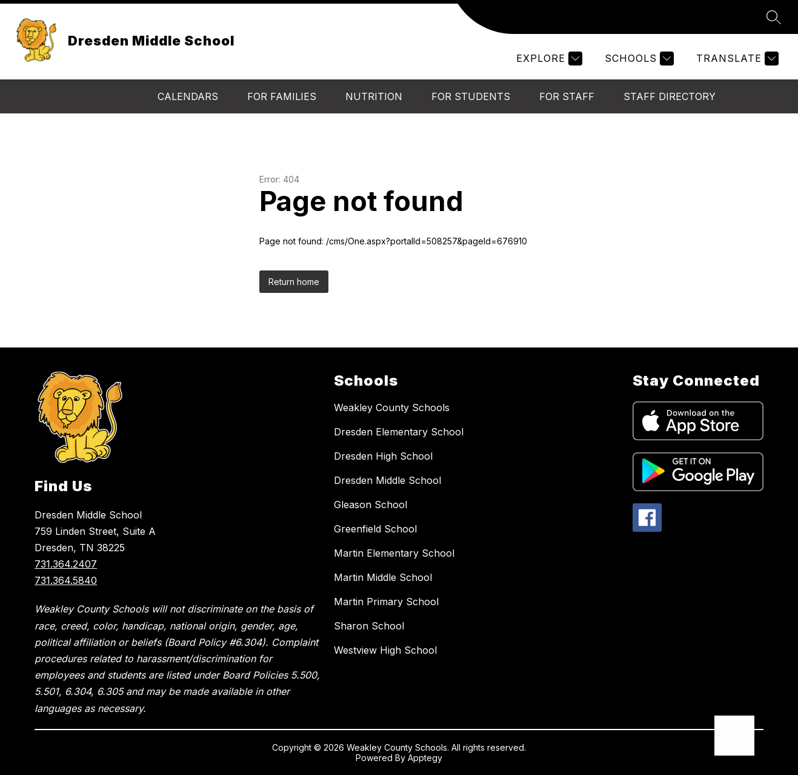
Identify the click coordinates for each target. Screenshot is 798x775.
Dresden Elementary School (399, 432)
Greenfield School (375, 529)
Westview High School (385, 650)
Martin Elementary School (394, 553)
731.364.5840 (66, 580)
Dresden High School (383, 456)
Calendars (188, 96)
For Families (281, 96)
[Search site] (773, 17)
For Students (470, 96)
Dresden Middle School (387, 480)
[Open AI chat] (734, 736)
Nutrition (373, 96)
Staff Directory (669, 96)
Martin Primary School (386, 602)
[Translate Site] (736, 58)
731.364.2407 (66, 564)
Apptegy (425, 758)
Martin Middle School (383, 577)
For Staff (566, 96)
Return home (293, 282)
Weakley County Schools (392, 407)
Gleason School (370, 504)
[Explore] (547, 58)
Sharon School (369, 626)
